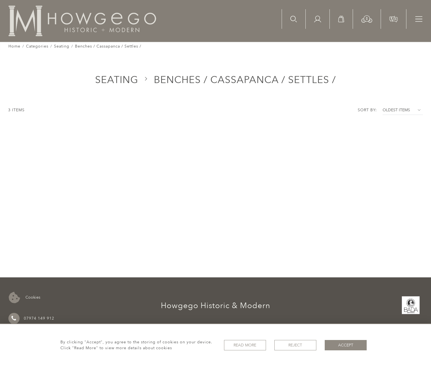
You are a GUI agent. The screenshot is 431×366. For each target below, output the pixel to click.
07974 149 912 (31, 318)
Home (14, 46)
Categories (37, 46)
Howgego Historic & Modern (215, 305)
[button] (366, 18)
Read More (245, 345)
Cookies (24, 297)
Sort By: (367, 110)
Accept (345, 345)
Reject (295, 345)
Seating (61, 46)
